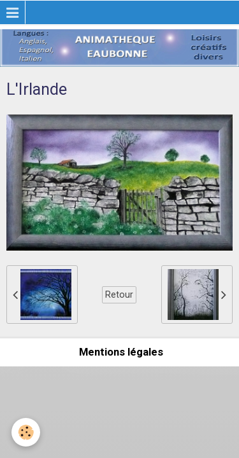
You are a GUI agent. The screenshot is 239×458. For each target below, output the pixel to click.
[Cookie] (25, 432)
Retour (119, 294)
